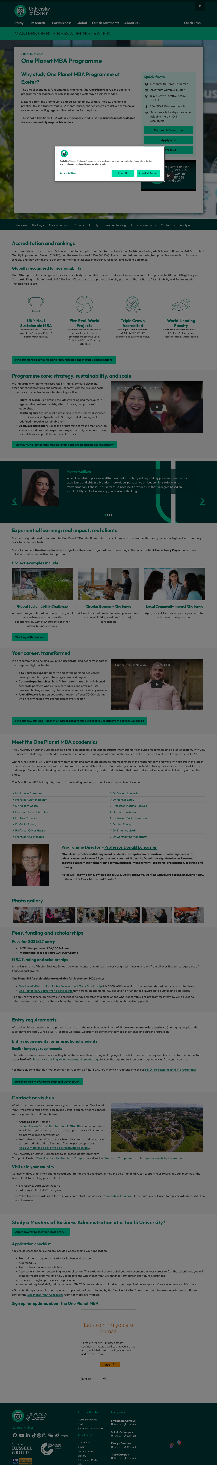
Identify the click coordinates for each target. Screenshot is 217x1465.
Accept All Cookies (148, 173)
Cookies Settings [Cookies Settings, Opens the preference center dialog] (68, 173)
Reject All (123, 173)
